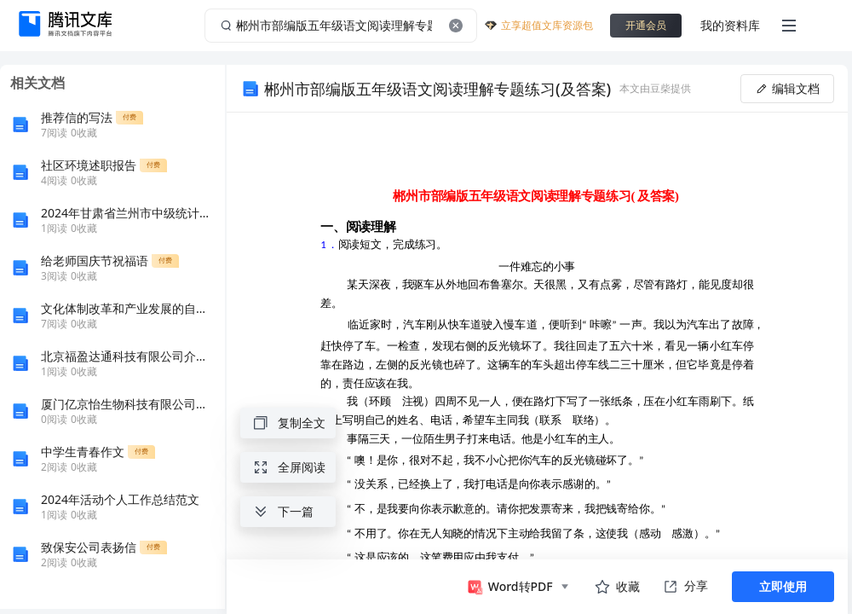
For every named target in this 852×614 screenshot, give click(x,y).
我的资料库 (730, 25)
